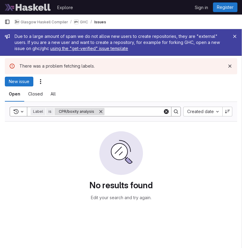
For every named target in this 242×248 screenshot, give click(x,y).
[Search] (142, 111)
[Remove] (100, 111)
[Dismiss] (230, 66)
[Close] (234, 36)
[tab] (14, 94)
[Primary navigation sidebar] (7, 22)
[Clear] (166, 111)
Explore (65, 7)
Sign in (201, 7)
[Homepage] (27, 7)
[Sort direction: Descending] (227, 111)
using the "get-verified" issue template (89, 48)
